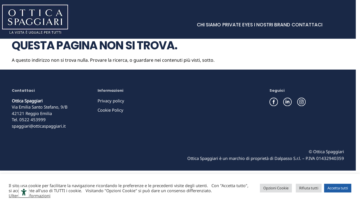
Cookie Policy (110, 110)
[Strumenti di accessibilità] (24, 192)
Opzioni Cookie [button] (276, 187)
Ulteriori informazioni (29, 195)
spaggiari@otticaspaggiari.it (39, 126)
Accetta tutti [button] (337, 187)
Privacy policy (111, 101)
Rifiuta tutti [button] (308, 187)
